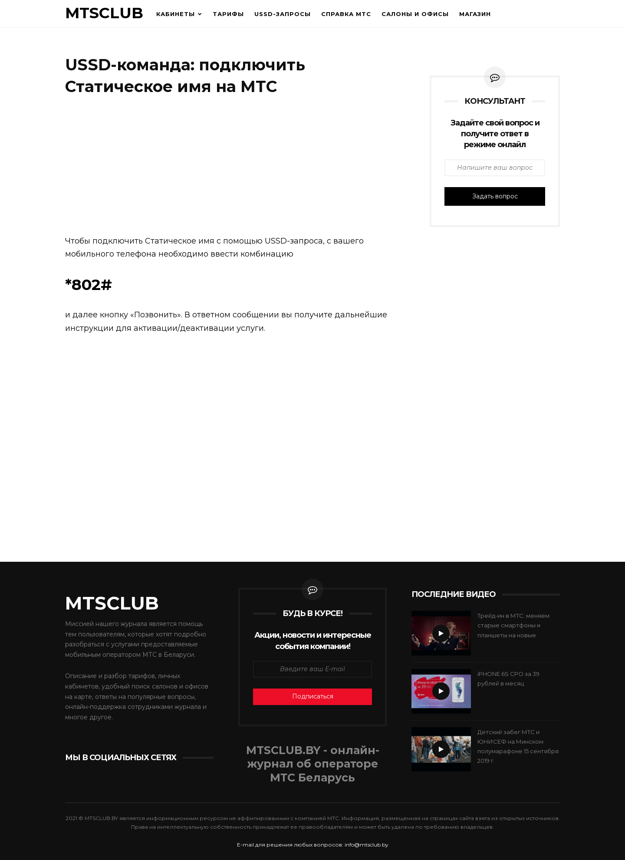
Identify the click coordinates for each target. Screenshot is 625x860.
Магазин (475, 13)
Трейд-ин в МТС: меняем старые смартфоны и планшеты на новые (513, 625)
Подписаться (312, 696)
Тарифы (228, 13)
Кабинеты (175, 13)
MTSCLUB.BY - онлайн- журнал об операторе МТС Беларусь (312, 764)
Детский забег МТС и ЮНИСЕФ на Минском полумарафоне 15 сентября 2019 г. (518, 746)
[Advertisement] (238, 167)
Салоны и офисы (415, 13)
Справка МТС (346, 13)
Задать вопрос (495, 196)
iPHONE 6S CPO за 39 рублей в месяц (508, 678)
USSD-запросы (282, 13)
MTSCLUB (104, 12)
